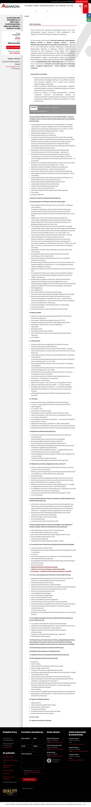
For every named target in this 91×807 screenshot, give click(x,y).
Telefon (38, 747)
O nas (68, 5)
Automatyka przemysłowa (47, 5)
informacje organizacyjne (39, 111)
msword (17, 53)
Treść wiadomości (32, 761)
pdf (11, 53)
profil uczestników (44, 107)
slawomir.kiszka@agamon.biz (80, 751)
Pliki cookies (6, 773)
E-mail (26, 747)
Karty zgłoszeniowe (8, 757)
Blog (72, 5)
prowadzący (55, 107)
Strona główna (29, 5)
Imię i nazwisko (26, 740)
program (34, 107)
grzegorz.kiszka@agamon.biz (77, 760)
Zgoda (84, 804)
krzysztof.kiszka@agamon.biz (77, 744)
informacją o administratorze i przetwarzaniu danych (32, 772)
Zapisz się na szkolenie (13, 47)
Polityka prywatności (8, 770)
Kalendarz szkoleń (81, 1)
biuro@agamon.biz (8, 747)
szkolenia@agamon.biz (13, 66)
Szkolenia (36, 5)
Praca (57, 5)
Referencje (63, 5)
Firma (38, 740)
